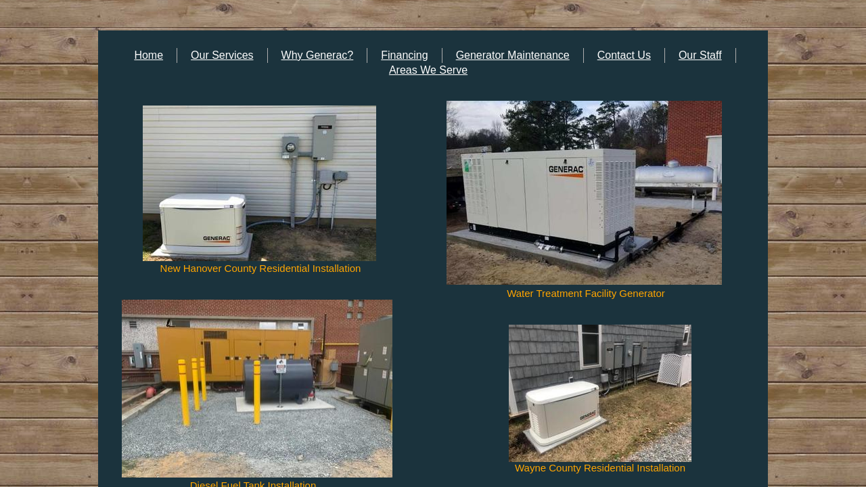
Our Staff (700, 55)
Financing (404, 55)
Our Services (222, 55)
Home (148, 55)
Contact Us (624, 55)
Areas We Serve (428, 70)
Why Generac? (317, 55)
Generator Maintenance (513, 55)
